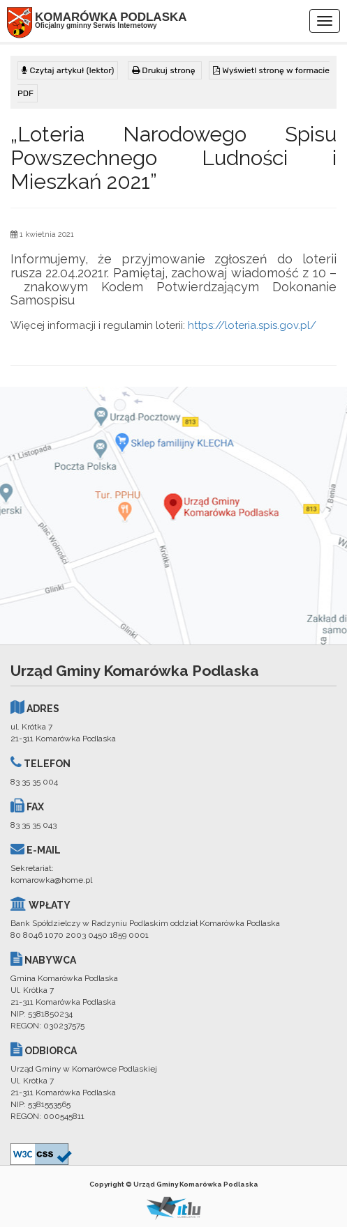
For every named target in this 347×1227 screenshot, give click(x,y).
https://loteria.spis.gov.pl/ (252, 325)
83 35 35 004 (34, 782)
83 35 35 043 (33, 825)
